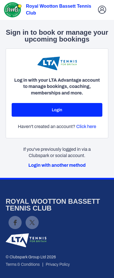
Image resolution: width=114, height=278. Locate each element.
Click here (86, 126)
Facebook (15, 222)
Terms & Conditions (23, 264)
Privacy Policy (58, 264)
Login (57, 110)
